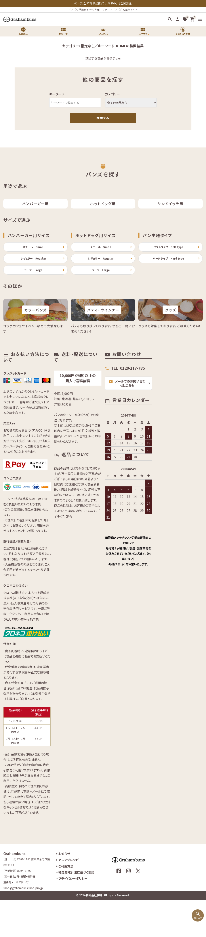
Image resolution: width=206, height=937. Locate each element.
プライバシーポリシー (72, 916)
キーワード (56, 94)
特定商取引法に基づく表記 (75, 909)
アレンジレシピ (67, 897)
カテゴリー (112, 94)
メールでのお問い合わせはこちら (127, 420)
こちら (67, 441)
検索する (103, 118)
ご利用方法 (64, 903)
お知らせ (63, 891)
